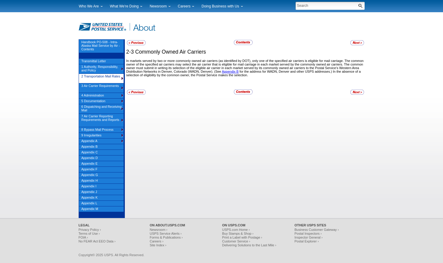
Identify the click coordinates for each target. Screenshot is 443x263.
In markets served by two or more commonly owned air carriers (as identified (182, 61)
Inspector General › (309, 237)
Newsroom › (158, 229)
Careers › (157, 241)
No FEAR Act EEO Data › (97, 241)
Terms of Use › (89, 233)
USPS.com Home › (236, 229)
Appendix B (230, 71)
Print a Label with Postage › (242, 237)
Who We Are (89, 6)
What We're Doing (124, 6)
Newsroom (158, 6)
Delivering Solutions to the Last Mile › (249, 245)
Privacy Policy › (90, 229)
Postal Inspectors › (308, 233)
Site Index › (158, 245)
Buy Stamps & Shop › (238, 233)
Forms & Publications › (166, 237)
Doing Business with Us (220, 6)
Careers (184, 6)
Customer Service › (236, 241)
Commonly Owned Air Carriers (170, 52)
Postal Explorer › (307, 241)
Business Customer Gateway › (317, 229)
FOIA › (83, 237)
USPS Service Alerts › (166, 233)
